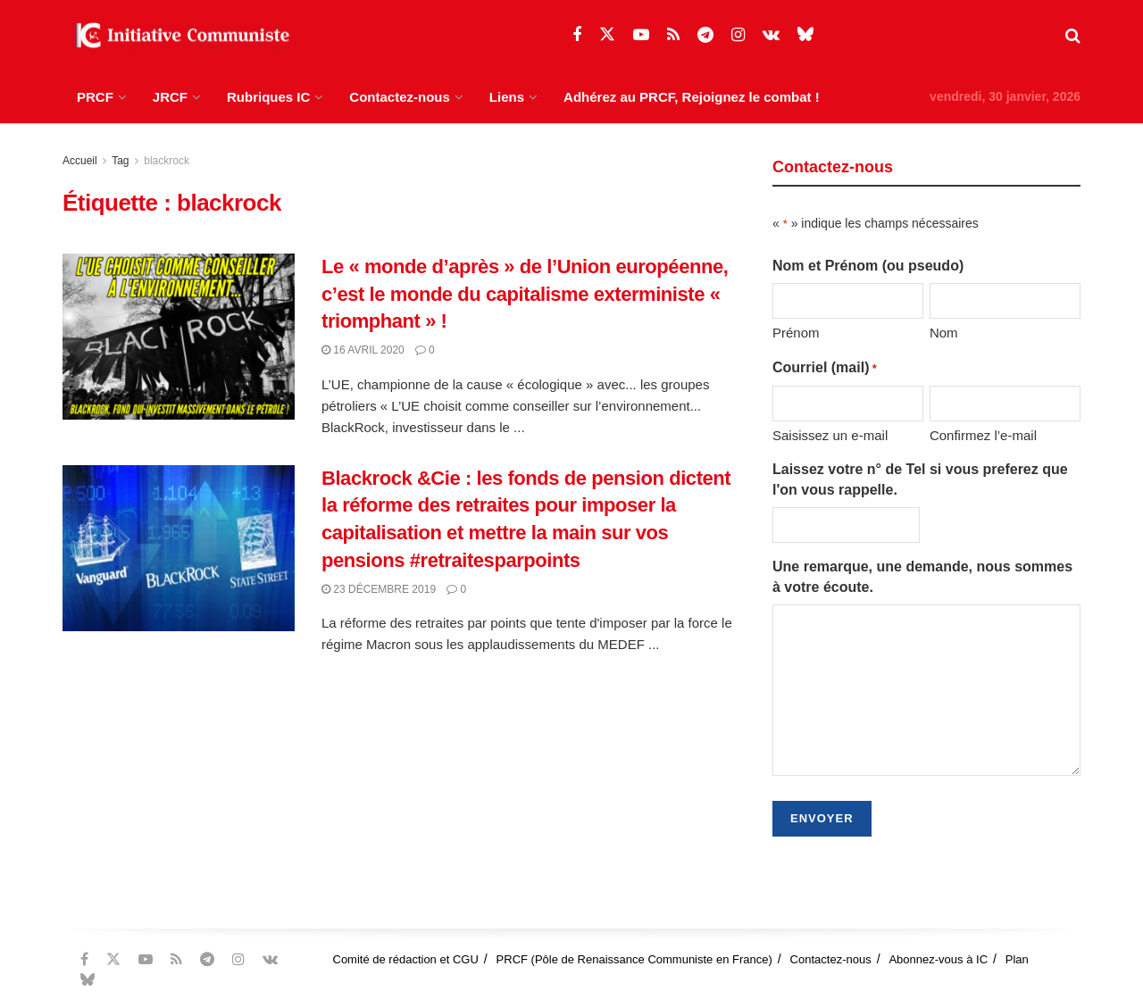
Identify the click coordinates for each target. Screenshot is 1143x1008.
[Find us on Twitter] (607, 35)
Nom (944, 332)
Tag (120, 160)
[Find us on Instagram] (738, 35)
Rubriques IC (268, 96)
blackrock (166, 160)
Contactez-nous (399, 96)
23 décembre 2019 (378, 589)
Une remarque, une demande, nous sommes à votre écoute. (922, 576)
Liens (506, 96)
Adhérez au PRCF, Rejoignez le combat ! (691, 96)
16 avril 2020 (363, 350)
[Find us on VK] (771, 35)
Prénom (796, 332)
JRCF (170, 96)
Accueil (80, 160)
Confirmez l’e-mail (983, 435)
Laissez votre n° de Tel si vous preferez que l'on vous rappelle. (920, 479)
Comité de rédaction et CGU (406, 959)
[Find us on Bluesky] (805, 35)
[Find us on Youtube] (641, 35)
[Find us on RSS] (673, 35)
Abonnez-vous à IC (938, 959)
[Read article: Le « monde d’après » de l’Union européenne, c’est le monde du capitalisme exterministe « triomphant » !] (179, 337)
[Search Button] (1072, 35)
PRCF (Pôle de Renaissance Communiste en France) (634, 959)
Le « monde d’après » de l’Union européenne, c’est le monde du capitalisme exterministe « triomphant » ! (524, 294)
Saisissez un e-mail (830, 435)
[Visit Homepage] (179, 36)
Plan (1017, 959)
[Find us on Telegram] (705, 35)
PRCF (95, 96)
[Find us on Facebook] (576, 35)
